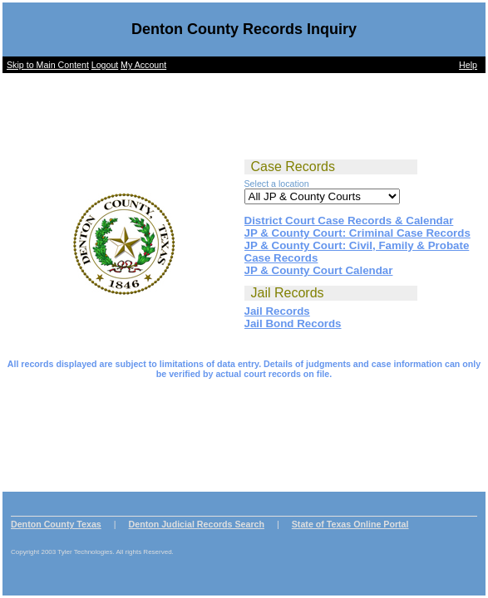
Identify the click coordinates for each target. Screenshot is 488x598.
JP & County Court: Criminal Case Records (357, 233)
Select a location (276, 184)
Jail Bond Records (293, 323)
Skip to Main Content (48, 65)
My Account (143, 65)
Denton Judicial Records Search (196, 524)
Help (468, 65)
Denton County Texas (56, 524)
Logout (105, 65)
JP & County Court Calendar (318, 270)
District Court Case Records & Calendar (349, 220)
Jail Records (277, 311)
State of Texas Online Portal (350, 524)
